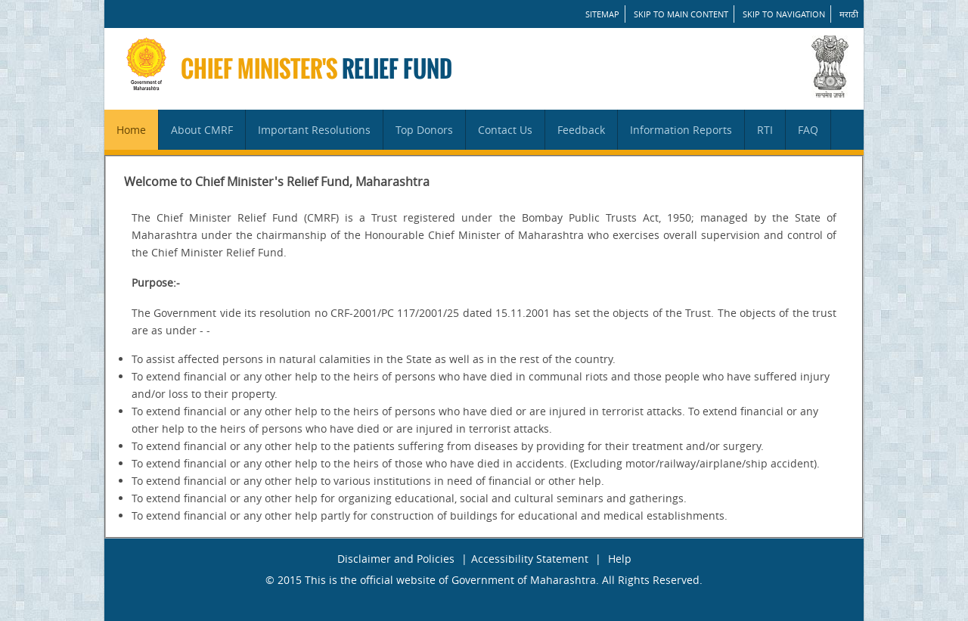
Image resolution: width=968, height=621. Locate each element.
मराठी (848, 14)
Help (619, 558)
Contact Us (505, 130)
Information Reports (681, 130)
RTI (765, 130)
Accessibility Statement (529, 558)
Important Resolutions (314, 130)
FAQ (808, 130)
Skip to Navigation (784, 14)
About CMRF (202, 130)
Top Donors (424, 130)
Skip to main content (681, 14)
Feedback (581, 130)
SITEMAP (602, 14)
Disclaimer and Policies (396, 558)
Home (131, 130)
